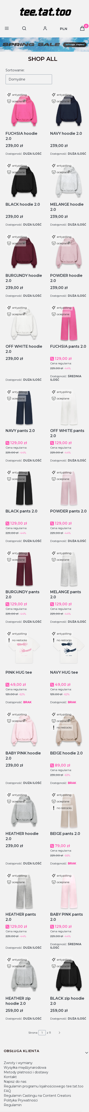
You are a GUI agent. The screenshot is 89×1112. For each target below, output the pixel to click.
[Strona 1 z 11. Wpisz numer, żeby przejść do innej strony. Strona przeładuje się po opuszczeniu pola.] (42, 1032)
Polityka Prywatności (21, 1100)
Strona (32, 1032)
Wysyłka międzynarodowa (25, 1067)
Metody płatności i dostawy (26, 1072)
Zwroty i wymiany (18, 1063)
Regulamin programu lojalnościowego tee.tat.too (43, 1086)
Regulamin (13, 1105)
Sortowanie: (15, 70)
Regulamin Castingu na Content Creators (37, 1096)
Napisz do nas (15, 1081)
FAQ (7, 1091)
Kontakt (10, 1077)
